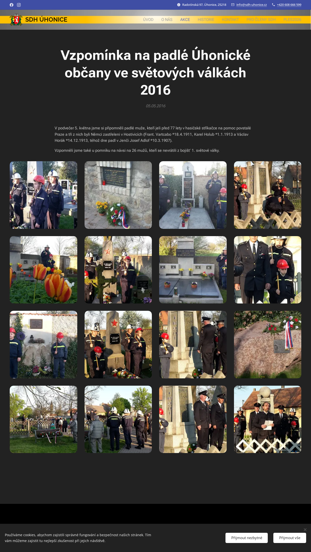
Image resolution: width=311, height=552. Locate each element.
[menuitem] (154, 20)
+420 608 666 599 (289, 4)
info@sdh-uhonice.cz (251, 4)
